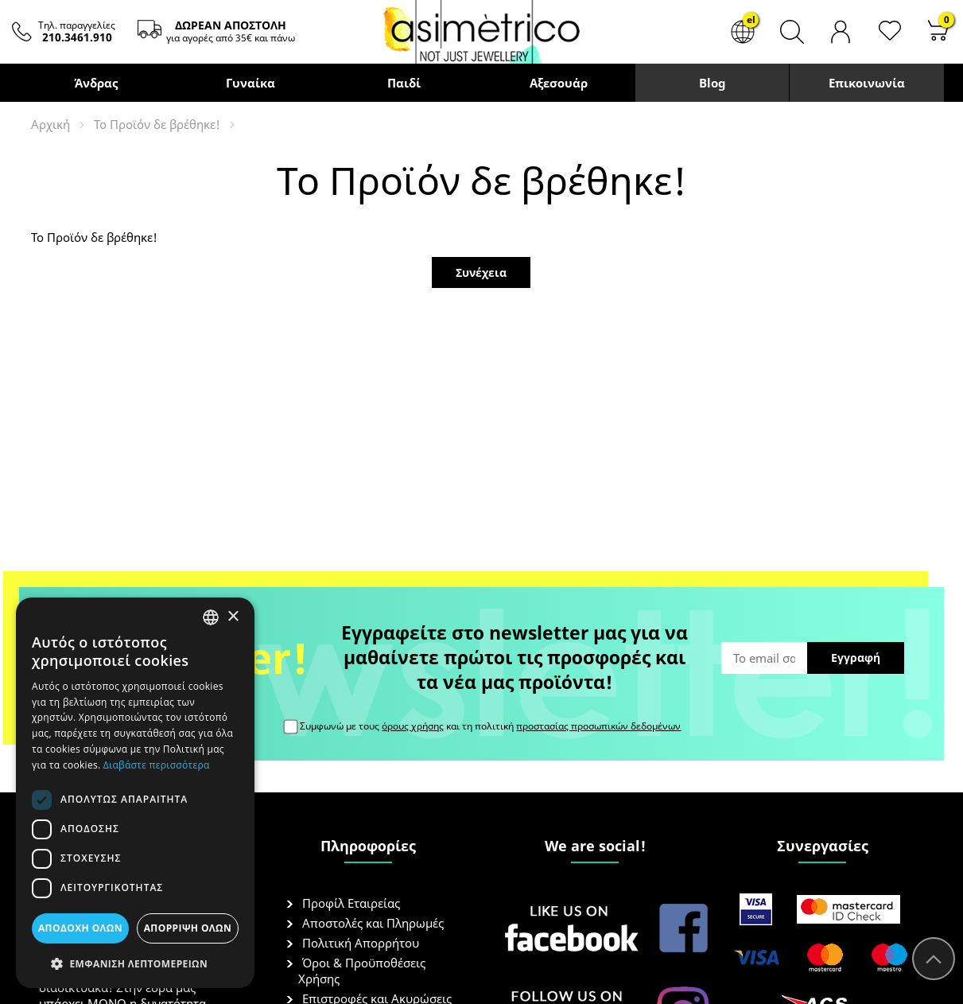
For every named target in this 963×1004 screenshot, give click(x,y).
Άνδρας (96, 83)
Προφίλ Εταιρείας (351, 903)
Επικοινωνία (867, 83)
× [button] (233, 617)
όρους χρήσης (413, 726)
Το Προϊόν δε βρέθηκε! (157, 124)
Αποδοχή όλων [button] (80, 928)
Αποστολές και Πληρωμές (373, 923)
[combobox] (211, 617)
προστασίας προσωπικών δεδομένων (598, 726)
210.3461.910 (77, 37)
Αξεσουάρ (558, 83)
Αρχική (50, 124)
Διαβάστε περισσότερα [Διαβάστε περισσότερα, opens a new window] (156, 765)
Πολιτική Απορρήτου (360, 943)
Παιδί (404, 83)
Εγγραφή (855, 657)
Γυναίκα (249, 83)
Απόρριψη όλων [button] (187, 928)
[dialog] (135, 792)
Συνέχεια (481, 272)
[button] (135, 963)
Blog (712, 83)
